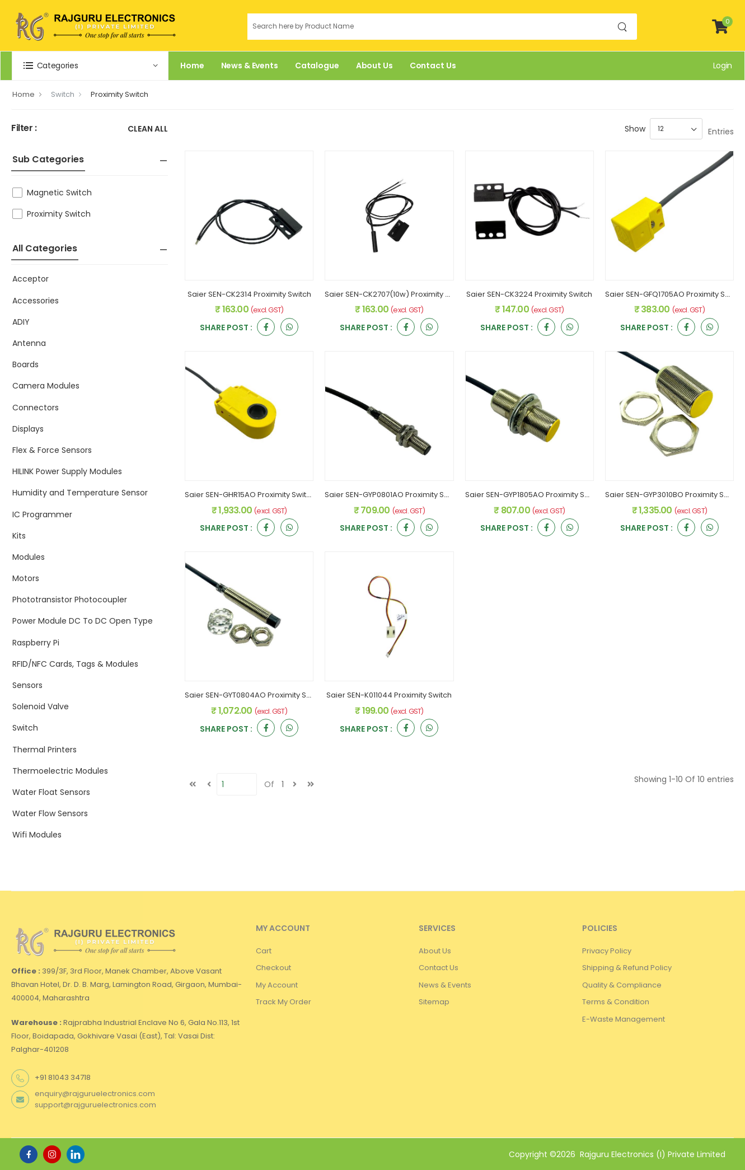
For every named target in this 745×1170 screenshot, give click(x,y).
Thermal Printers (44, 749)
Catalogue (317, 65)
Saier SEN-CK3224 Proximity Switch (529, 294)
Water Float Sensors (51, 792)
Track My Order (283, 1001)
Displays (28, 428)
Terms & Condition (615, 1001)
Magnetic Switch (59, 192)
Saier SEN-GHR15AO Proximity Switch (250, 494)
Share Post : (226, 328)
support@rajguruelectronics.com (95, 1104)
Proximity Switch (119, 94)
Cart (263, 951)
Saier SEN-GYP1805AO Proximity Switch (534, 494)
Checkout (273, 967)
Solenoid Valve (40, 706)
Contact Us (433, 65)
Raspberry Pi (35, 642)
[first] (192, 784)
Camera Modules (45, 385)
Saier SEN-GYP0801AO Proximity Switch (394, 494)
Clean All (148, 129)
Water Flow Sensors (50, 813)
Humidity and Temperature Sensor (80, 492)
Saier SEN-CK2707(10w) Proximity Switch (396, 294)
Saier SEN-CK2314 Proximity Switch (249, 294)
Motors (25, 578)
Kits (19, 535)
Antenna (29, 343)
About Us (374, 65)
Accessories (35, 300)
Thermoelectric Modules (60, 770)
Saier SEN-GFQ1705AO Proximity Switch (674, 294)
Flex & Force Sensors (52, 450)
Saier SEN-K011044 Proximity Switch (389, 695)
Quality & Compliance (622, 985)
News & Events (249, 65)
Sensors (27, 685)
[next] (294, 784)
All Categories (44, 248)
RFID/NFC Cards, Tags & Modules (75, 664)
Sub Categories (48, 159)
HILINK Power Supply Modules (67, 471)
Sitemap (434, 1001)
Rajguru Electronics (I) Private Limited (652, 1154)
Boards (25, 364)
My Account (277, 985)
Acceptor (30, 278)
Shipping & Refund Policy (627, 967)
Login (722, 65)
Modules (28, 557)
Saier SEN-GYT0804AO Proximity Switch (255, 695)
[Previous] (208, 784)
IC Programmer (42, 514)
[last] (310, 784)
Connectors (35, 407)
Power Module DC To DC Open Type (82, 620)
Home (192, 65)
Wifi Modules (37, 834)
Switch (62, 94)
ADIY (21, 321)
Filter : (24, 128)
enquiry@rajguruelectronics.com (95, 1093)
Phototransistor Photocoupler (69, 599)
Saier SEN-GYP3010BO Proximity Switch (674, 494)
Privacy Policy (606, 951)
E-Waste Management (623, 1019)
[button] (90, 66)
